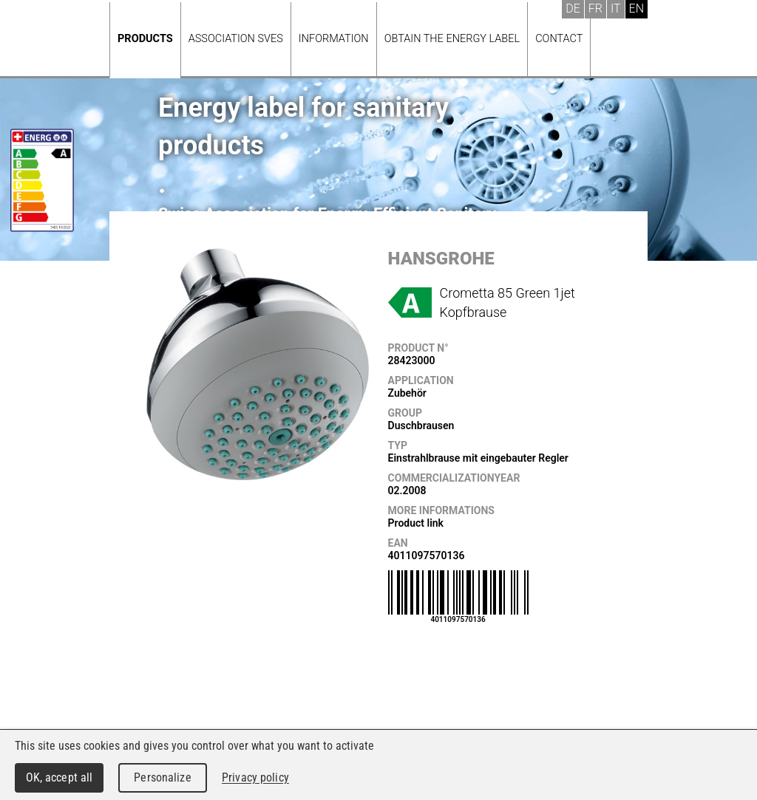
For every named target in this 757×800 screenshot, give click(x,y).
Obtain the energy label (452, 39)
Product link (416, 523)
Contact (559, 39)
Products (145, 39)
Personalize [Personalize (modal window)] (162, 777)
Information (334, 39)
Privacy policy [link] (255, 777)
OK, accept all (59, 777)
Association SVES (236, 39)
